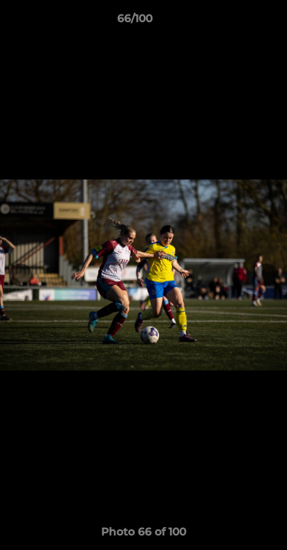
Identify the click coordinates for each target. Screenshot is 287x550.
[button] (232, 22)
